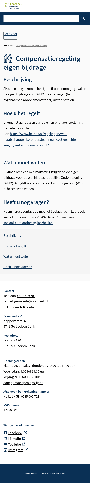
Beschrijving (12, 235)
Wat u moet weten (16, 256)
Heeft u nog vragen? (17, 266)
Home (10, 45)
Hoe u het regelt (14, 246)
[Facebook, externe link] (15, 433)
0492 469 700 (26, 295)
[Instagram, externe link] (15, 450)
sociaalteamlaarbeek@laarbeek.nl (28, 222)
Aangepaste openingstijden (23, 382)
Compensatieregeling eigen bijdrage (31, 45)
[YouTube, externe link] (14, 444)
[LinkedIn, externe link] (14, 438)
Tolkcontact (28, 307)
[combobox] (41, 18)
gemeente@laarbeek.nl (31, 301)
